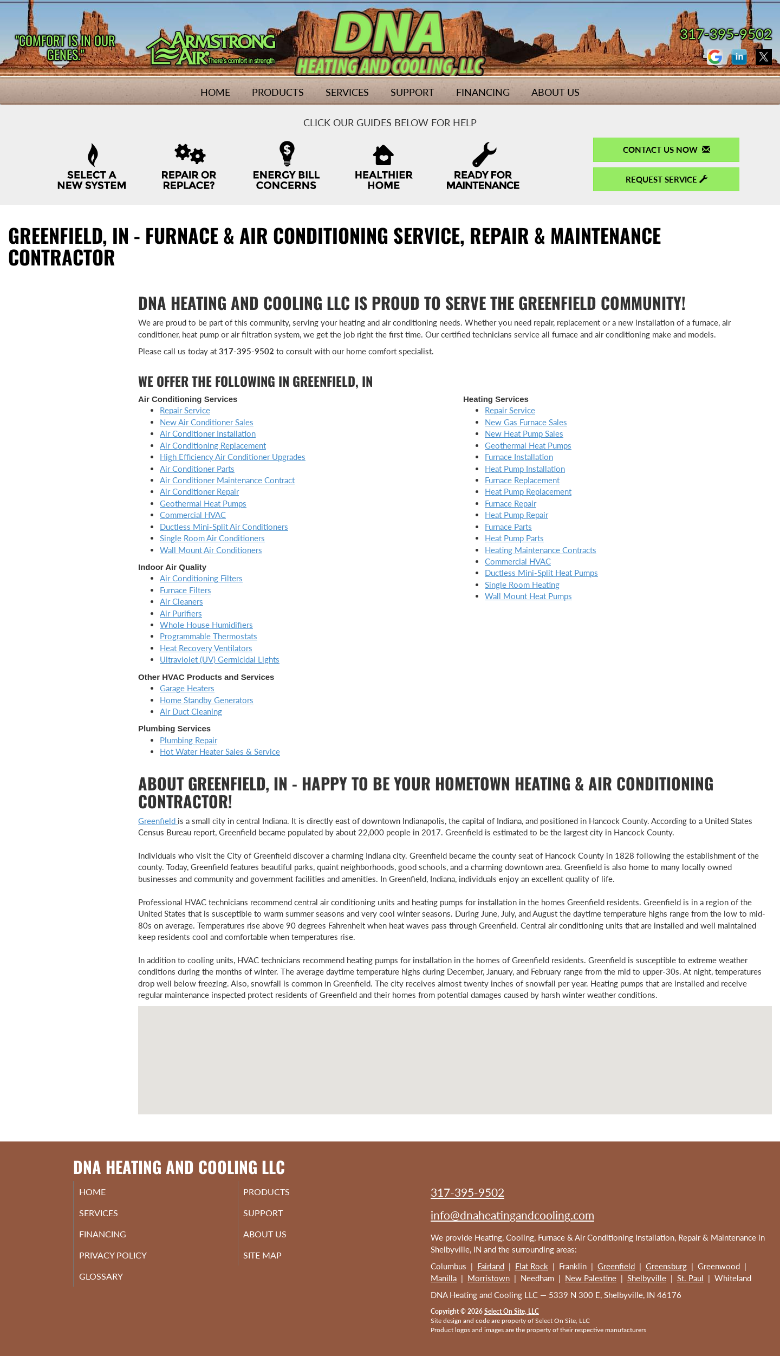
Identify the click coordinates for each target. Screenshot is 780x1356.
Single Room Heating (522, 584)
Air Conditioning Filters (201, 578)
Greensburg (666, 1266)
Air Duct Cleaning (191, 711)
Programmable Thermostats (208, 636)
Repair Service (185, 410)
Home (215, 92)
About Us (555, 92)
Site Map (276, 1261)
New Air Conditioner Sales (206, 422)
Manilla (444, 1278)
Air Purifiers (181, 613)
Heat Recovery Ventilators (206, 648)
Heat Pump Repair (516, 515)
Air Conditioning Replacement (213, 445)
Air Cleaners (181, 601)
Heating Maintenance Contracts (540, 550)
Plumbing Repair (188, 740)
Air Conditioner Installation (208, 433)
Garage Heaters (187, 688)
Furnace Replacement (522, 480)
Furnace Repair (510, 503)
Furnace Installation (519, 457)
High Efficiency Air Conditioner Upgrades (233, 457)
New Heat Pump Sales (524, 433)
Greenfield (158, 821)
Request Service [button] (666, 179)
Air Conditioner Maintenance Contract (227, 480)
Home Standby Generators (206, 700)
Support (412, 92)
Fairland (490, 1266)
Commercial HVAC (193, 515)
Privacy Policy (127, 1261)
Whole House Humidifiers (206, 625)
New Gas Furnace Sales (526, 422)
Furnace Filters (185, 590)
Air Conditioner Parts (197, 468)
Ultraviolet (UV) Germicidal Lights (220, 659)
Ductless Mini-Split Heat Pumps (541, 573)
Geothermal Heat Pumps (203, 503)
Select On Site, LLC (511, 1311)
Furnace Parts (508, 526)
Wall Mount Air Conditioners (211, 550)
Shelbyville (646, 1278)
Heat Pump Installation (525, 468)
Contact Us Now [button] (666, 149)
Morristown (488, 1278)
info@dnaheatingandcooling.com (512, 1215)
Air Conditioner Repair (199, 491)
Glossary (114, 1283)
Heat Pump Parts (514, 538)
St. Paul (690, 1278)
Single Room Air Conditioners (212, 538)
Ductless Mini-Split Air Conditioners (224, 526)
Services (347, 92)
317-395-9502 (467, 1192)
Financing (483, 92)
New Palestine (590, 1278)
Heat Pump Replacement (528, 491)
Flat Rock (531, 1266)
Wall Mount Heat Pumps (528, 596)
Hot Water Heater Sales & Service (220, 751)
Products (278, 92)
